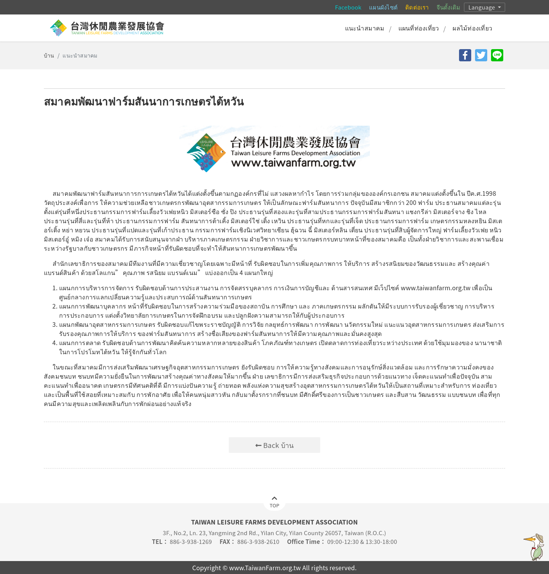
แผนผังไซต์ (383, 7)
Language (482, 7)
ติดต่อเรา (417, 7)
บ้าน (49, 55)
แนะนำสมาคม (365, 27)
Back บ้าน (274, 445)
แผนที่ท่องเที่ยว (418, 27)
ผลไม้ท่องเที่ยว (472, 27)
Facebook (348, 7)
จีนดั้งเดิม (449, 7)
